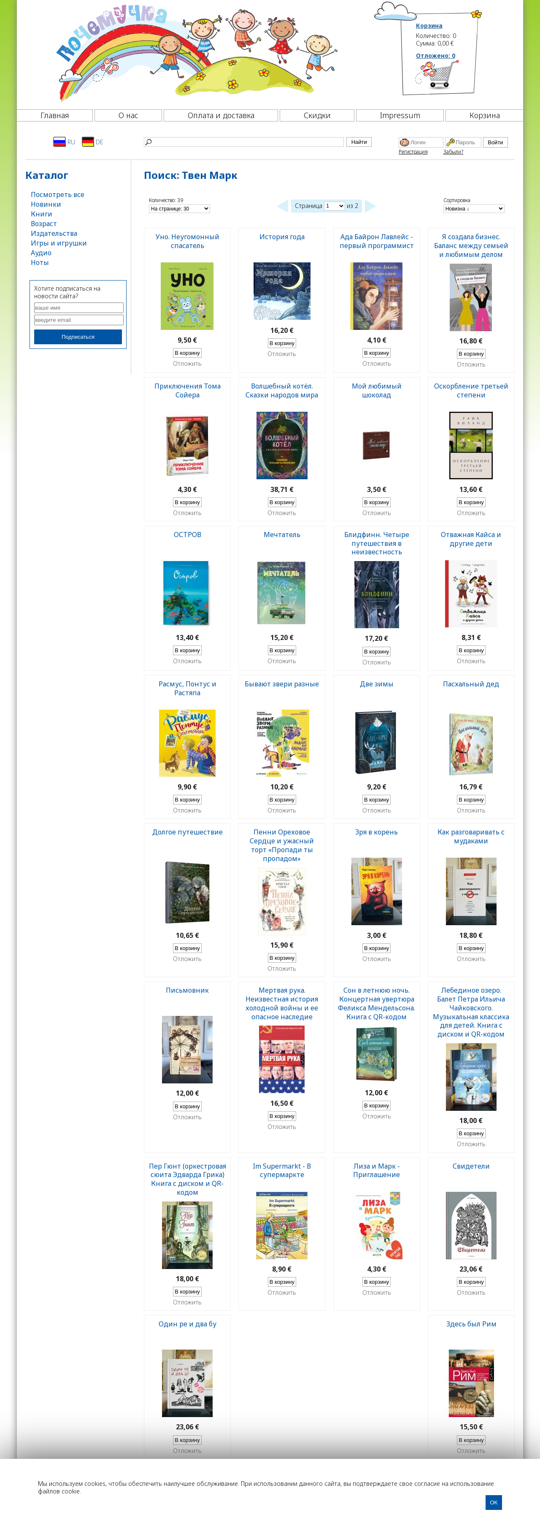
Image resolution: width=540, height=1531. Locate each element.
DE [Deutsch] (92, 142)
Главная (54, 115)
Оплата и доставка (221, 115)
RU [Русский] (64, 142)
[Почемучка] (196, 52)
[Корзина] (449, 78)
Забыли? (453, 151)
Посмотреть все (57, 194)
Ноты (40, 262)
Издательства (54, 233)
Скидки (317, 115)
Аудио (41, 252)
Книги (41, 214)
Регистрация (413, 151)
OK (494, 1502)
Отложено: (435, 55)
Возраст (44, 223)
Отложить (187, 363)
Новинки (46, 204)
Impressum (400, 115)
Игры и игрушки (59, 243)
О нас (128, 115)
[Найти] (244, 142)
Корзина (429, 26)
